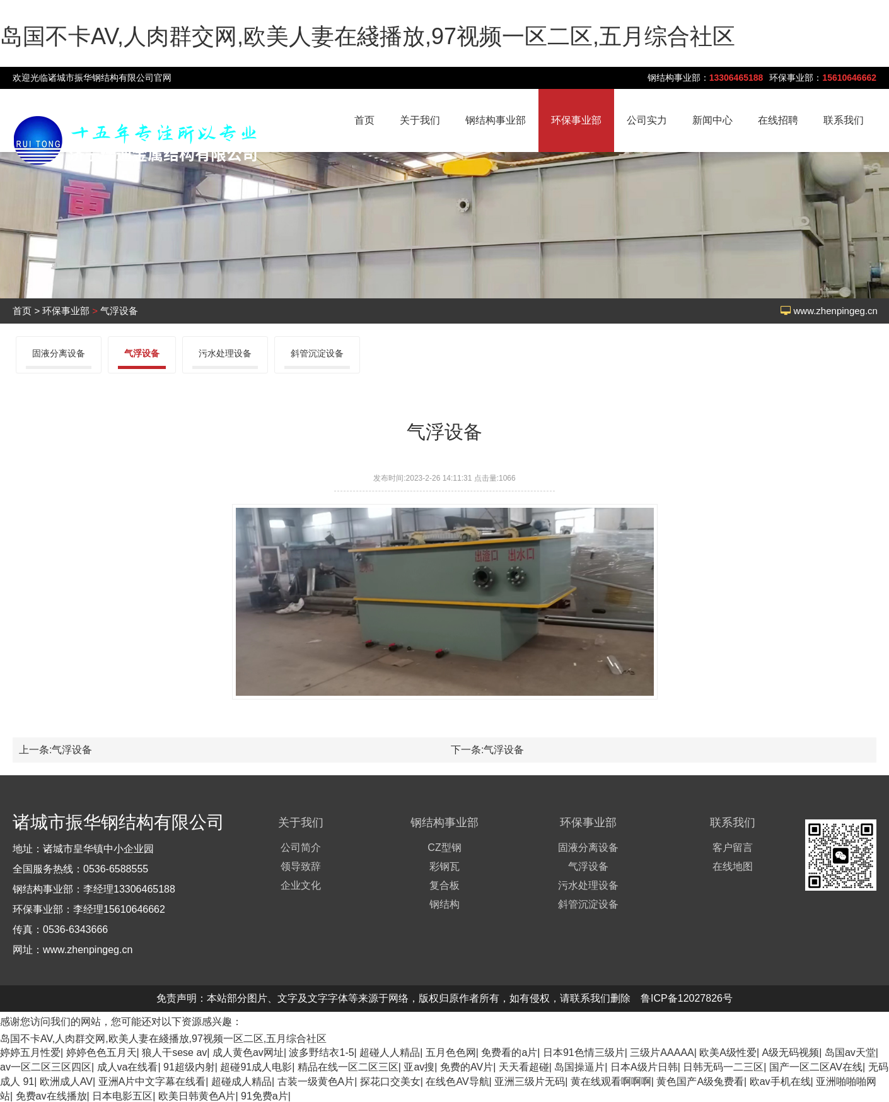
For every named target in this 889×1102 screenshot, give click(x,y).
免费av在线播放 (51, 1096)
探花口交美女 (390, 1081)
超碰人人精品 (389, 1052)
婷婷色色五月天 (101, 1052)
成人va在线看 (127, 1067)
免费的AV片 (466, 1067)
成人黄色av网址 (248, 1052)
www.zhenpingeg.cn (836, 310)
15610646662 (849, 78)
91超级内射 (189, 1067)
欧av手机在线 (780, 1081)
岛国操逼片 (579, 1067)
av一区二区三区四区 (45, 1067)
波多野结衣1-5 (321, 1052)
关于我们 (420, 120)
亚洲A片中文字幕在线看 (152, 1081)
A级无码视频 (791, 1052)
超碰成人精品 (241, 1081)
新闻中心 (712, 120)
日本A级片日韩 (644, 1067)
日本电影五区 (122, 1096)
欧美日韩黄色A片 (197, 1096)
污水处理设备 (225, 353)
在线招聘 (778, 120)
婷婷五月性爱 (30, 1052)
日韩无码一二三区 (723, 1067)
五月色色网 (451, 1052)
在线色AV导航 (457, 1081)
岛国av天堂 (850, 1052)
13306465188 (736, 78)
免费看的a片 (509, 1052)
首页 (364, 120)
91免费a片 (264, 1096)
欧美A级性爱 (728, 1052)
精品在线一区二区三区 (348, 1067)
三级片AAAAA (662, 1052)
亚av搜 (419, 1067)
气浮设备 (119, 310)
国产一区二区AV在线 (816, 1067)
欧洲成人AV (66, 1081)
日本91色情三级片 (584, 1052)
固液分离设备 (58, 353)
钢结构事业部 (495, 120)
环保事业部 (576, 120)
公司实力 (647, 120)
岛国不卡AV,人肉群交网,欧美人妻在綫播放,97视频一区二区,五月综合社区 (367, 36)
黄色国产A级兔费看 (700, 1081)
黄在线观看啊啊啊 (611, 1081)
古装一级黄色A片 (316, 1081)
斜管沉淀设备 (317, 353)
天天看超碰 (524, 1067)
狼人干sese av (174, 1052)
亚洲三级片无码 (529, 1081)
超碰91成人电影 (256, 1067)
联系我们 (843, 120)
